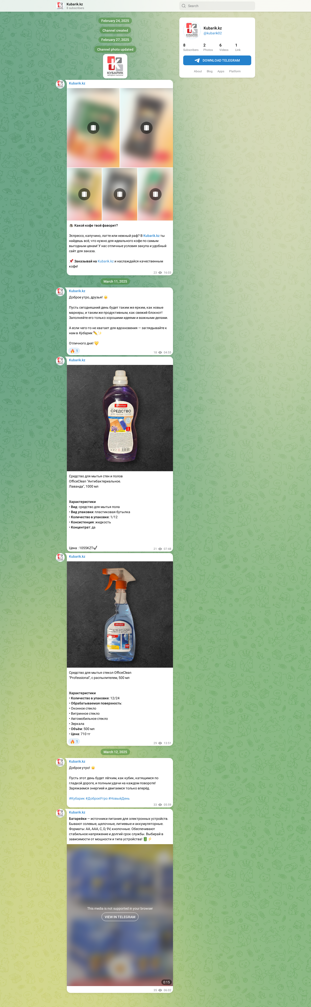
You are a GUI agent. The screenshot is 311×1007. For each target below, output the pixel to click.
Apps (220, 71)
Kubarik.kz (106, 261)
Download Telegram (217, 60)
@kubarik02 (213, 33)
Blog (210, 71)
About (198, 71)
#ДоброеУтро (97, 798)
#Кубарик (77, 798)
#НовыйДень (119, 798)
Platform (235, 71)
